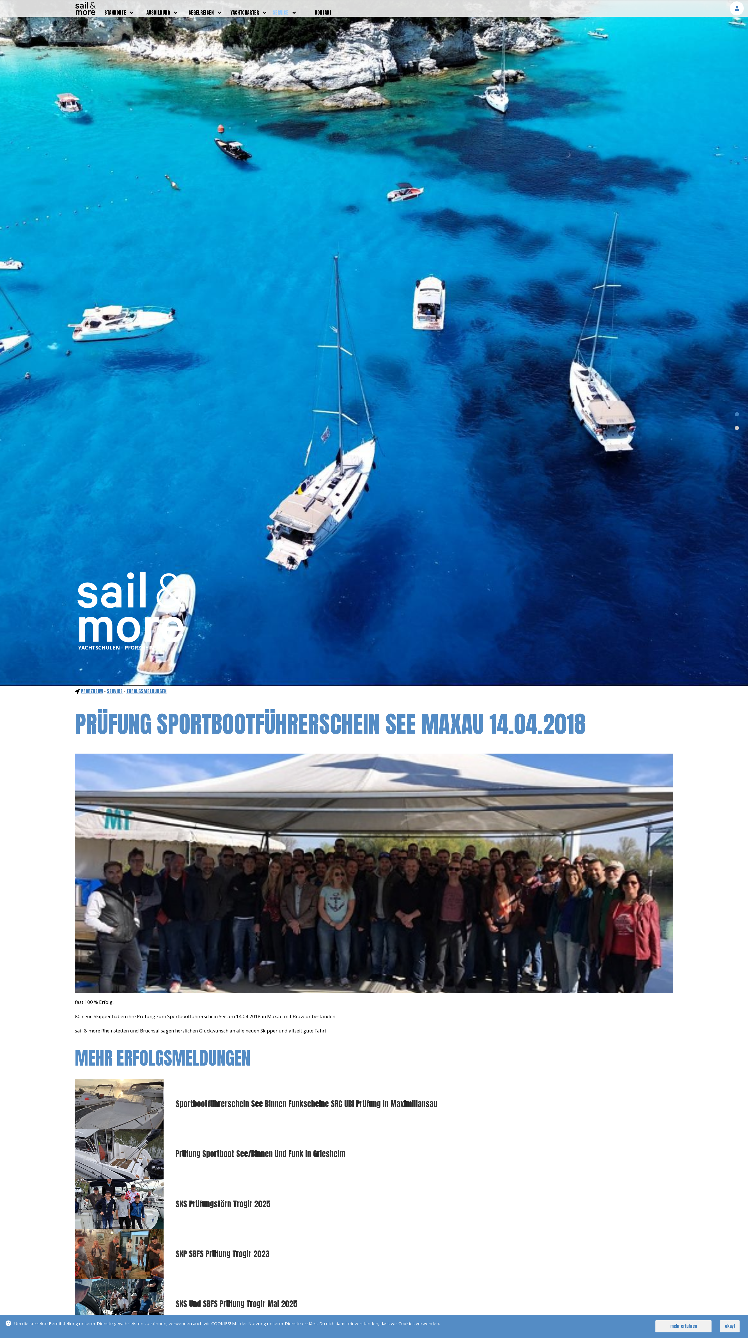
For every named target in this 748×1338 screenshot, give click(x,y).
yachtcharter (245, 12)
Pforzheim (92, 691)
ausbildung (158, 12)
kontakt (323, 12)
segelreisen (201, 12)
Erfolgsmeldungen (147, 691)
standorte (115, 12)
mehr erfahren (683, 1326)
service (280, 12)
